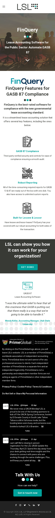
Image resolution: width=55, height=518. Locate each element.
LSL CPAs (14, 405)
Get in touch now (27, 492)
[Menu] (3, 6)
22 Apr (34, 405)
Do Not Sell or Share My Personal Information (24, 393)
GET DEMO (27, 267)
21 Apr (34, 439)
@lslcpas (24, 405)
